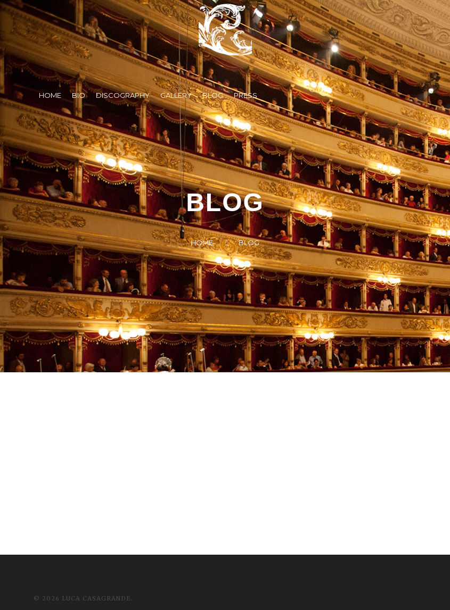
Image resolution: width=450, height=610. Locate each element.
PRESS (245, 95)
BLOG (212, 95)
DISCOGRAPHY (123, 95)
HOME (50, 95)
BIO (78, 95)
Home (202, 242)
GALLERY (176, 95)
